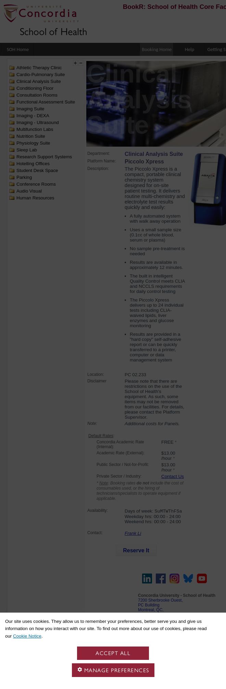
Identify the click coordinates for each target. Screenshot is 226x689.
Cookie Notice (27, 636)
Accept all (113, 653)
